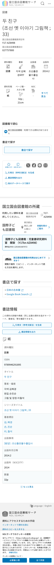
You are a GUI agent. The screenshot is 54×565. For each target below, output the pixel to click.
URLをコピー (18, 165)
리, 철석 (8, 431)
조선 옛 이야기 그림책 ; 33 (17, 410)
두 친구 (8, 376)
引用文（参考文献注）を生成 (19, 172)
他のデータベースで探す (17, 183)
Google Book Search (19, 294)
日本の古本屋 (15, 290)
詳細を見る (13, 552)
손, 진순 (8, 426)
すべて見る (44, 94)
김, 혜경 (8, 422)
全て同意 (40, 560)
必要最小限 (15, 560)
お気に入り (8, 165)
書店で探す (27, 150)
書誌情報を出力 (13, 177)
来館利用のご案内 (44, 227)
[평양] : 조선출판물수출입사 (18, 443)
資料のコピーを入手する (13, 529)
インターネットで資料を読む (15, 524)
